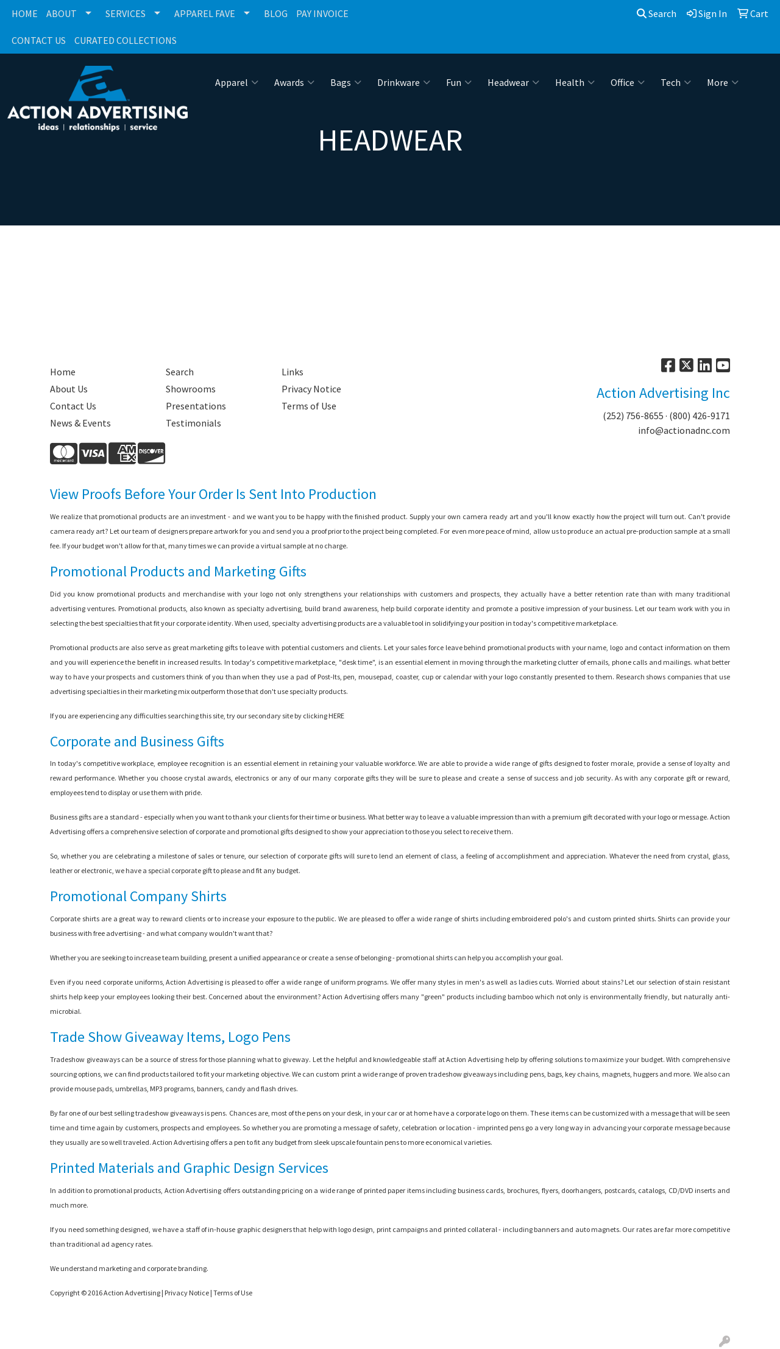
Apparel (236, 82)
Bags (345, 82)
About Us (69, 389)
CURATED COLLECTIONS (125, 40)
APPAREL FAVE (204, 13)
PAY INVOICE (322, 13)
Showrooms (191, 389)
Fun (459, 82)
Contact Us (73, 406)
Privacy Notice (311, 389)
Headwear (513, 82)
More (723, 82)
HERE (336, 715)
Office (628, 82)
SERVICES (125, 13)
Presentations (196, 406)
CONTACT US (39, 40)
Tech (676, 82)
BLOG (276, 13)
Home (63, 372)
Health (575, 82)
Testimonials (193, 423)
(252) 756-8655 (633, 415)
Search (656, 13)
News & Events (80, 423)
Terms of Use (309, 406)
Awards (294, 82)
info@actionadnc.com (684, 430)
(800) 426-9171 (699, 415)
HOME (25, 13)
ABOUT (61, 13)
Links (292, 372)
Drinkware (403, 82)
